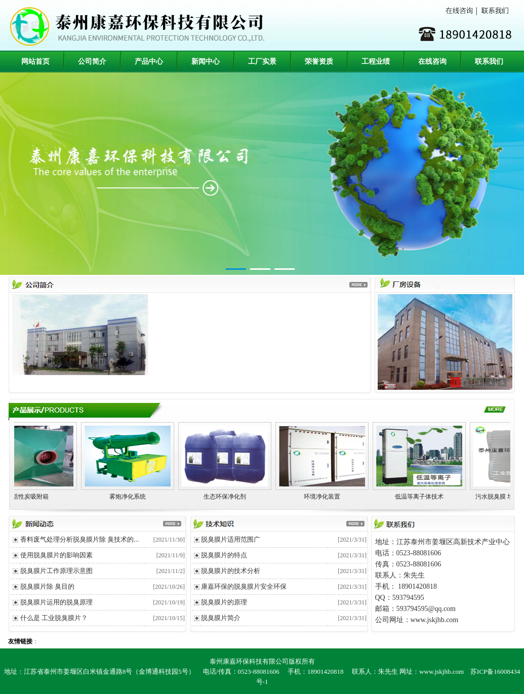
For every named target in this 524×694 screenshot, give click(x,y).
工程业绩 (375, 61)
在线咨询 (432, 61)
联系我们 (489, 61)
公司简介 (92, 61)
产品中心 (149, 61)
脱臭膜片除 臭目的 (47, 586)
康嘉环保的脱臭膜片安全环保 (244, 586)
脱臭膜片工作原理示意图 (56, 571)
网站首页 (35, 61)
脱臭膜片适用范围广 (230, 539)
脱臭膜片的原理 (224, 602)
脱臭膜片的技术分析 (230, 571)
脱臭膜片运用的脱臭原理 (56, 602)
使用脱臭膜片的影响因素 (56, 555)
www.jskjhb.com (441, 671)
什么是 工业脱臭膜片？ (54, 618)
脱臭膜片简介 (220, 618)
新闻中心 (205, 61)
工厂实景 (262, 61)
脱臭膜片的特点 (224, 555)
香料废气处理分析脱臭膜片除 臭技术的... (79, 539)
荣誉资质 (319, 61)
